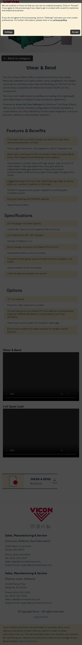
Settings (8, 32)
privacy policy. (60, 20)
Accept (75, 32)
